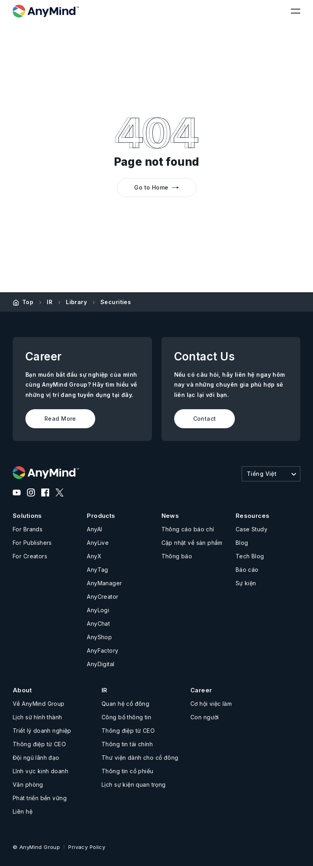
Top (27, 302)
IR (49, 302)
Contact (204, 418)
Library (76, 302)
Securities (115, 302)
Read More (60, 418)
